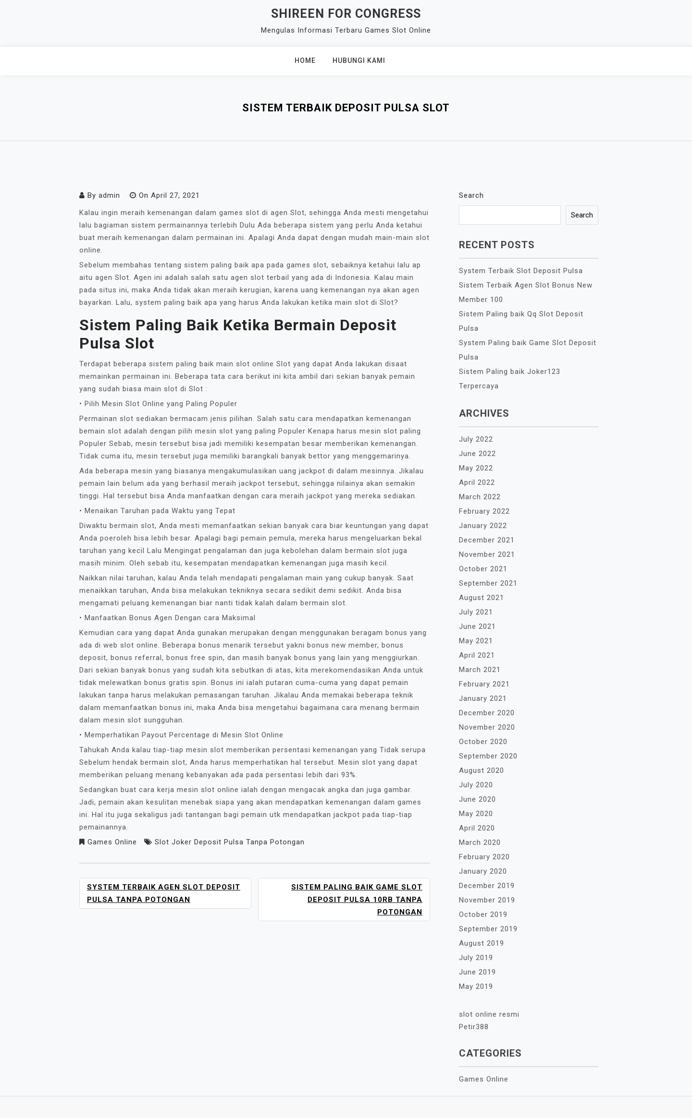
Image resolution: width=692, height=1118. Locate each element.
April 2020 (477, 828)
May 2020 (476, 813)
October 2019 (483, 914)
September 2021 (488, 583)
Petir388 (474, 1026)
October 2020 (483, 741)
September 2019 (488, 929)
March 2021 (480, 669)
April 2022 (477, 482)
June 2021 (477, 626)
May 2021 (476, 641)
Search (471, 195)
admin (109, 195)
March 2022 (480, 497)
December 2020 (487, 713)
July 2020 (476, 785)
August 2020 (481, 770)
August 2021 (481, 597)
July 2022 (476, 439)
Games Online (112, 842)
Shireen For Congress (346, 14)
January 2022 (483, 525)
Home (305, 60)
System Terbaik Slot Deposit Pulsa (521, 270)
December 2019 (487, 885)
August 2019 (481, 943)
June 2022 (477, 453)
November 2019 (487, 900)
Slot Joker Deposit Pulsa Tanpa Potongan (230, 842)
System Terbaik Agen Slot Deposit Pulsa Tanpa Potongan (163, 893)
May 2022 (476, 468)
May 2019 (476, 986)
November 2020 (487, 727)
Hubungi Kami (359, 60)
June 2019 (477, 972)
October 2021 (483, 569)
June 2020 (477, 799)
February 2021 (484, 684)
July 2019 (476, 957)
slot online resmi (489, 1014)
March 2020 (480, 842)
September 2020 (488, 756)
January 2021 (483, 698)
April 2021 (477, 655)
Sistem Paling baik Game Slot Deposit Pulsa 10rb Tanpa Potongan (356, 899)
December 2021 (487, 540)
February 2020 (484, 857)
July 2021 (476, 612)
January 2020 (483, 871)
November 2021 (487, 554)
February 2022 (484, 511)
